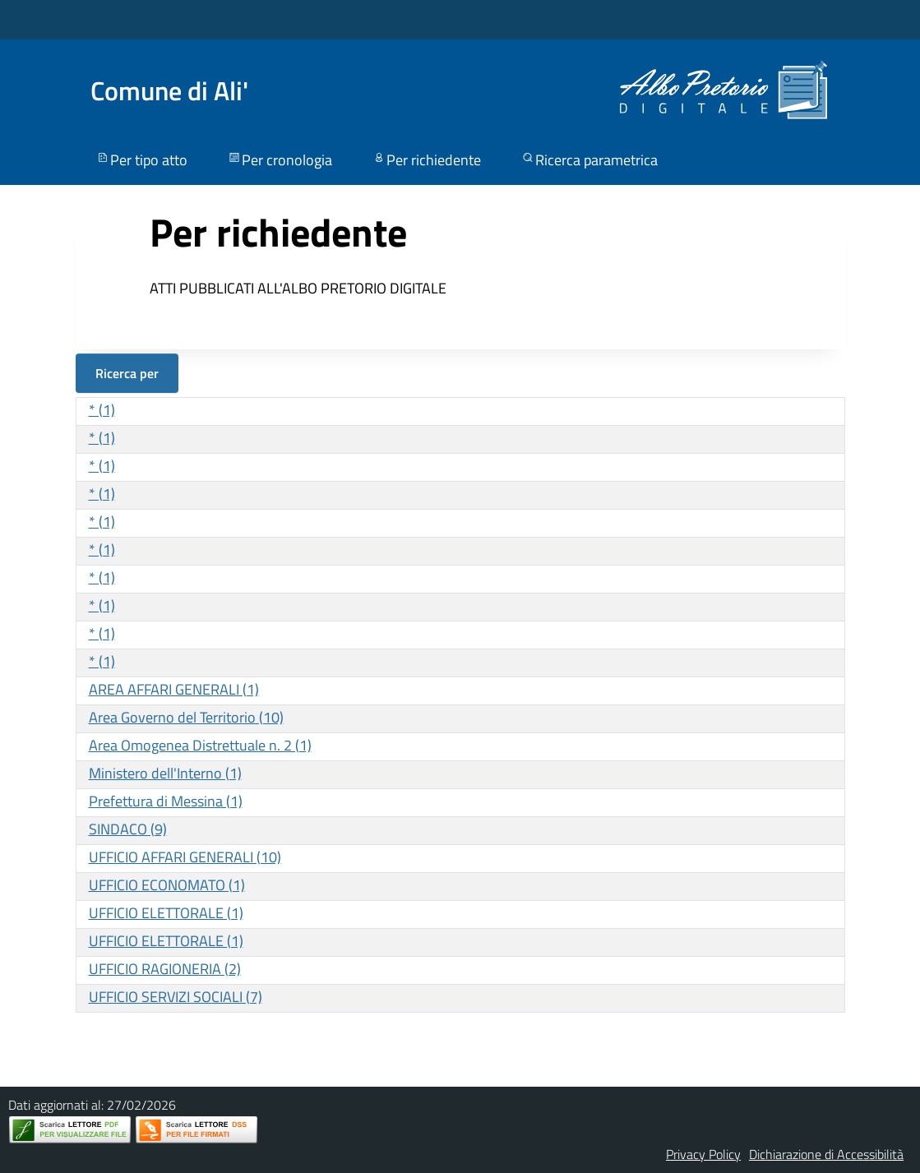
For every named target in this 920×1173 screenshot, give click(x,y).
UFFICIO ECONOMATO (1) (167, 885)
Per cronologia (279, 160)
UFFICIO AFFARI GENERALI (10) (185, 857)
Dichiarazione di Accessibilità (826, 1154)
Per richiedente (426, 160)
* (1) (102, 410)
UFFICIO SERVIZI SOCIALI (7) (175, 997)
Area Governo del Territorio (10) (186, 717)
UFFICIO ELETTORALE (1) (166, 913)
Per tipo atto (141, 160)
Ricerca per (127, 373)
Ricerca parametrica (589, 160)
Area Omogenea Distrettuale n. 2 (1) (200, 745)
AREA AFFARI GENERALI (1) (174, 689)
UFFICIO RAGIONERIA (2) (165, 969)
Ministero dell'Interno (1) (165, 773)
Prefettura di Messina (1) (166, 801)
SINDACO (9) (128, 829)
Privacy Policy (703, 1154)
